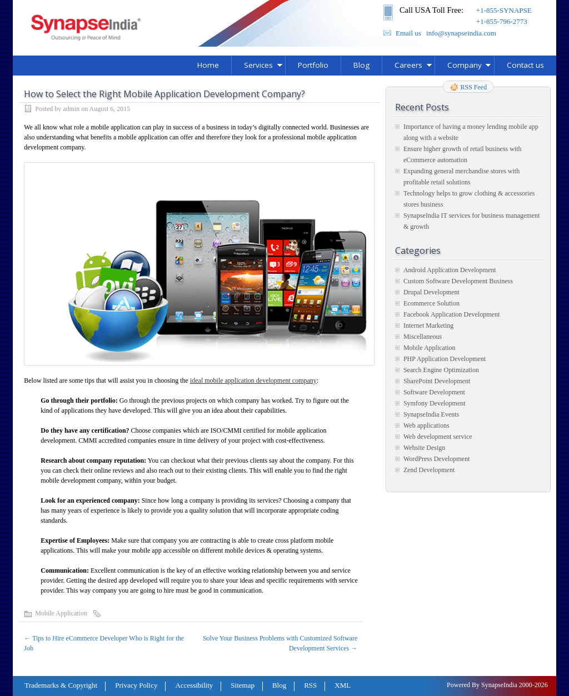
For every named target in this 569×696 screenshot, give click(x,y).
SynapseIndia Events (431, 414)
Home (208, 65)
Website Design (424, 448)
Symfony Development (434, 403)
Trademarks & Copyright (60, 685)
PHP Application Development (444, 359)
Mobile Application (61, 613)
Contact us (525, 65)
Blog (361, 65)
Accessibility (194, 685)
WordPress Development (436, 459)
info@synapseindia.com (461, 33)
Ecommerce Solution (431, 303)
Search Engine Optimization (441, 370)
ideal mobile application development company (253, 380)
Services (258, 65)
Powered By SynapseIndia (482, 685)
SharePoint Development (436, 381)
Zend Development (429, 470)
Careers (408, 65)
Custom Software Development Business (458, 281)
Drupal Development (431, 292)
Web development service (437, 436)
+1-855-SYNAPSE (504, 10)
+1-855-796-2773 (501, 21)
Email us (408, 33)
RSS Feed (474, 87)
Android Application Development (449, 270)
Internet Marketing (428, 325)
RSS (310, 685)
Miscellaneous (422, 337)
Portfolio (313, 65)
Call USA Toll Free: (431, 10)
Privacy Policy (136, 685)
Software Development (434, 392)
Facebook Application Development (451, 314)
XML (343, 685)
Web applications (426, 425)
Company (464, 65)
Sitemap (242, 685)
